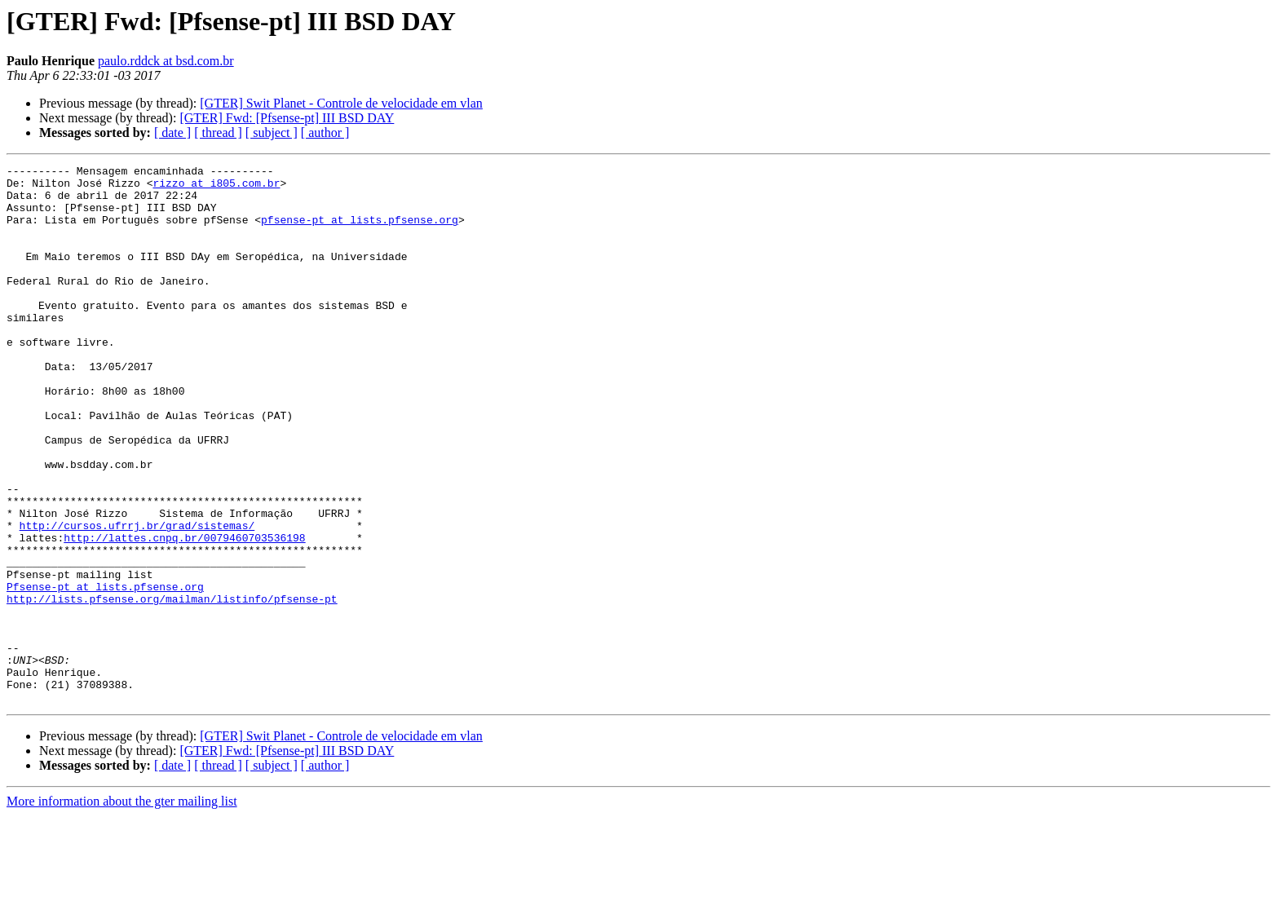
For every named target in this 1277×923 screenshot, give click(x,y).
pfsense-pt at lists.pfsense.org (359, 231)
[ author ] (325, 132)
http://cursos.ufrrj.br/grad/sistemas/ (137, 598)
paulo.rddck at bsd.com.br (166, 61)
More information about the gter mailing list (122, 909)
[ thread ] (218, 132)
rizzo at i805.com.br (216, 187)
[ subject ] (271, 132)
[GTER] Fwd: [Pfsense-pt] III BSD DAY (286, 118)
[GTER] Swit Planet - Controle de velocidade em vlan (341, 103)
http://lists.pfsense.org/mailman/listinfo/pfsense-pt (172, 686)
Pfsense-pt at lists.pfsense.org (105, 672)
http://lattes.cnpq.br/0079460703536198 (184, 613)
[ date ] (172, 132)
